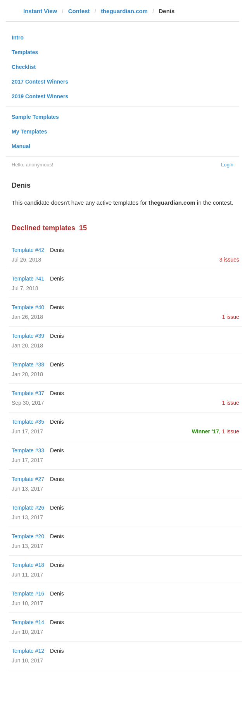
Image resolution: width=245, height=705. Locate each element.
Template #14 (28, 622)
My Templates (29, 131)
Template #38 (28, 364)
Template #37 (28, 393)
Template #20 (28, 536)
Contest (79, 11)
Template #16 (28, 593)
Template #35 (28, 422)
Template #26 (28, 508)
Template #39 (28, 336)
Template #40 (28, 307)
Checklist (24, 67)
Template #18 (28, 565)
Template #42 (28, 250)
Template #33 (28, 450)
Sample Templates (35, 117)
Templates (25, 52)
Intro (18, 37)
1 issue (230, 317)
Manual (21, 146)
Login (227, 165)
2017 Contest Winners (40, 82)
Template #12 (28, 651)
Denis (57, 250)
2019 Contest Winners (40, 96)
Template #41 (28, 278)
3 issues (229, 260)
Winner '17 (205, 431)
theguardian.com (124, 11)
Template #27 (28, 479)
